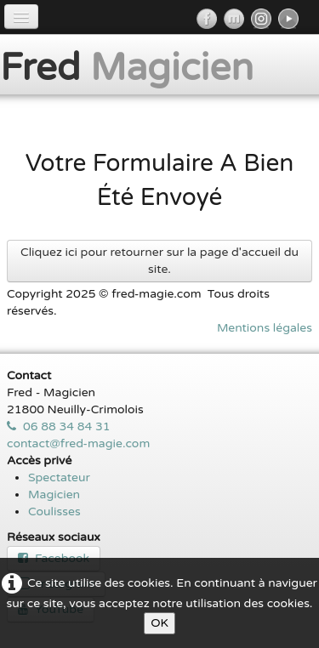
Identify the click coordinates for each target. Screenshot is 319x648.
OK (159, 623)
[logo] (133, 66)
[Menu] (21, 16)
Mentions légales (264, 328)
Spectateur (59, 477)
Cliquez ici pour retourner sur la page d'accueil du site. (159, 260)
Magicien (54, 494)
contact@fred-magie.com (78, 443)
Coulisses (54, 511)
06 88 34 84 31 (58, 426)
